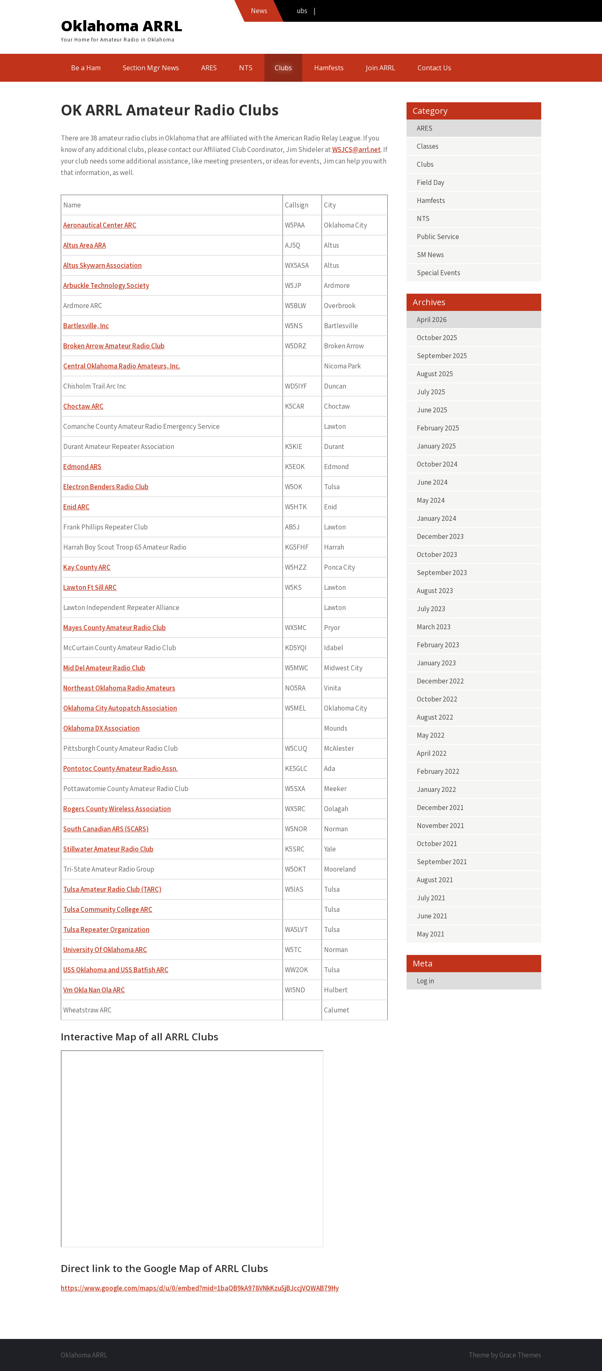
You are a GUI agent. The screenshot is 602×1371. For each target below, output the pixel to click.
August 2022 (435, 717)
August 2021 (435, 879)
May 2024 (431, 500)
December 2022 (440, 681)
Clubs (283, 67)
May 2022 (431, 735)
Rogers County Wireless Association (117, 808)
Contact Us (434, 67)
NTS (246, 67)
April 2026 (432, 319)
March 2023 (433, 626)
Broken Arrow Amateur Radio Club (114, 345)
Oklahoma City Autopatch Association (120, 708)
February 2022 (438, 771)
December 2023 (440, 536)
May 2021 (430, 934)
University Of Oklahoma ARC (105, 949)
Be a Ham (86, 67)
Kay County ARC (86, 567)
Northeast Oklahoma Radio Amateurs (119, 687)
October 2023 (437, 554)
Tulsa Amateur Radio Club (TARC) (112, 889)
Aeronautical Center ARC (99, 225)
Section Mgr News (151, 67)
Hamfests (329, 67)
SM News (430, 254)
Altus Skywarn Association (102, 265)
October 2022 (437, 699)
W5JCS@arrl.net (356, 149)
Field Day (430, 182)
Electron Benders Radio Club (106, 486)
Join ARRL (380, 67)
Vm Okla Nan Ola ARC (94, 989)
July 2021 (431, 897)
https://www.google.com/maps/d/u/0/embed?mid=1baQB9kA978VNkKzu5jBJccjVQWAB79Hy (200, 1288)
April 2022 (432, 753)
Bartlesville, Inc (86, 325)
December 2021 (440, 807)
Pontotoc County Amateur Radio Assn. (120, 768)
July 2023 (431, 608)
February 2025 (438, 427)
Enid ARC (76, 506)
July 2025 (431, 391)
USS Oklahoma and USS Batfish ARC (115, 969)
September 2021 (442, 861)
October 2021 (437, 843)
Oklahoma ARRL (121, 26)
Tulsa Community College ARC (107, 909)
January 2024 (436, 518)
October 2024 (437, 464)
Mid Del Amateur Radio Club (104, 667)
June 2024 (432, 482)
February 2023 (438, 644)
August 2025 (435, 373)
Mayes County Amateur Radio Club (114, 627)
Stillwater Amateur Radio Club (108, 848)
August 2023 (435, 590)
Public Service (438, 236)
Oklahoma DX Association (101, 728)
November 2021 (440, 825)
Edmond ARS (82, 466)
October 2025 (437, 337)
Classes (428, 146)
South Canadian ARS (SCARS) (106, 828)
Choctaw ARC (83, 406)
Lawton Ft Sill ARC (90, 587)
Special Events (438, 272)
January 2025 (436, 446)
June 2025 (432, 409)
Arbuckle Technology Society (106, 285)
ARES (209, 67)
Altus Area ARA (84, 245)
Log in (425, 980)
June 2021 (432, 915)
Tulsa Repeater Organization (106, 929)
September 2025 (442, 355)
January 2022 (436, 789)
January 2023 (436, 662)
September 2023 (442, 572)
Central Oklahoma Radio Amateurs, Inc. (121, 365)
